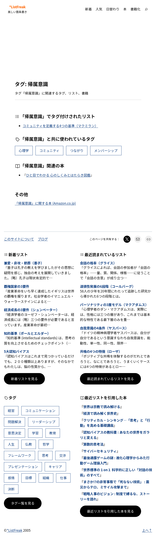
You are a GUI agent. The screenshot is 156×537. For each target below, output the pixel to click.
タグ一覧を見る (22, 503)
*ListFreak (17, 6)
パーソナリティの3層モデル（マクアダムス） (114, 305)
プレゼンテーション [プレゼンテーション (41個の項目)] (23, 466)
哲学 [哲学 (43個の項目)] (46, 444)
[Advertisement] (78, 49)
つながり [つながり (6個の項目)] (76, 150)
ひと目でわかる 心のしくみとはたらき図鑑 (58, 175)
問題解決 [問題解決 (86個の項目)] (14, 421)
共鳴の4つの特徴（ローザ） (101, 351)
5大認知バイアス (16, 351)
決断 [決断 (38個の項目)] (11, 488)
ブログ (43, 238)
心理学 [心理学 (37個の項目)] (24, 150)
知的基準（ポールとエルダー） (27, 333)
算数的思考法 (93, 444)
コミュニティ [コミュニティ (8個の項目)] (49, 150)
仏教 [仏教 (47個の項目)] (28, 444)
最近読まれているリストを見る (110, 378)
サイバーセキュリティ (100, 451)
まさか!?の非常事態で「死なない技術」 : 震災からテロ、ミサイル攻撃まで (114, 484)
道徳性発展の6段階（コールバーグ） (107, 286)
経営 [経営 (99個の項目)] (11, 410)
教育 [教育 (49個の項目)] (52, 432)
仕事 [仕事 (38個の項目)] (63, 477)
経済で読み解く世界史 (100, 413)
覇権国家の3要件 (16, 286)
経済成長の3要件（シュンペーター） (31, 310)
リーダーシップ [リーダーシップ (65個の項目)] (43, 421)
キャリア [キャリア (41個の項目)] (55, 466)
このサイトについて (19, 238)
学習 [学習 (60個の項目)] (35, 432)
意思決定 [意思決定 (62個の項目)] (14, 432)
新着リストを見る (24, 378)
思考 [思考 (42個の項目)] (45, 455)
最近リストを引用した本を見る (110, 511)
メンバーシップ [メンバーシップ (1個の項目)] (105, 150)
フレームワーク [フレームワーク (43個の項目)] (19, 455)
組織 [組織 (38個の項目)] (46, 477)
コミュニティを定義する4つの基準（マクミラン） (60, 125)
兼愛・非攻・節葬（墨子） (24, 263)
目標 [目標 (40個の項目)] (28, 477)
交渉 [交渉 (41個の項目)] (62, 455)
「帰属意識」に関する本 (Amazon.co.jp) (45, 203)
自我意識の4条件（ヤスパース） (104, 328)
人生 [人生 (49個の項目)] (11, 444)
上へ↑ (147, 530)
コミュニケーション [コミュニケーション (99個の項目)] (40, 410)
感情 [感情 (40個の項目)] (11, 477)
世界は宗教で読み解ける (101, 406)
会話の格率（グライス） (98, 263)
